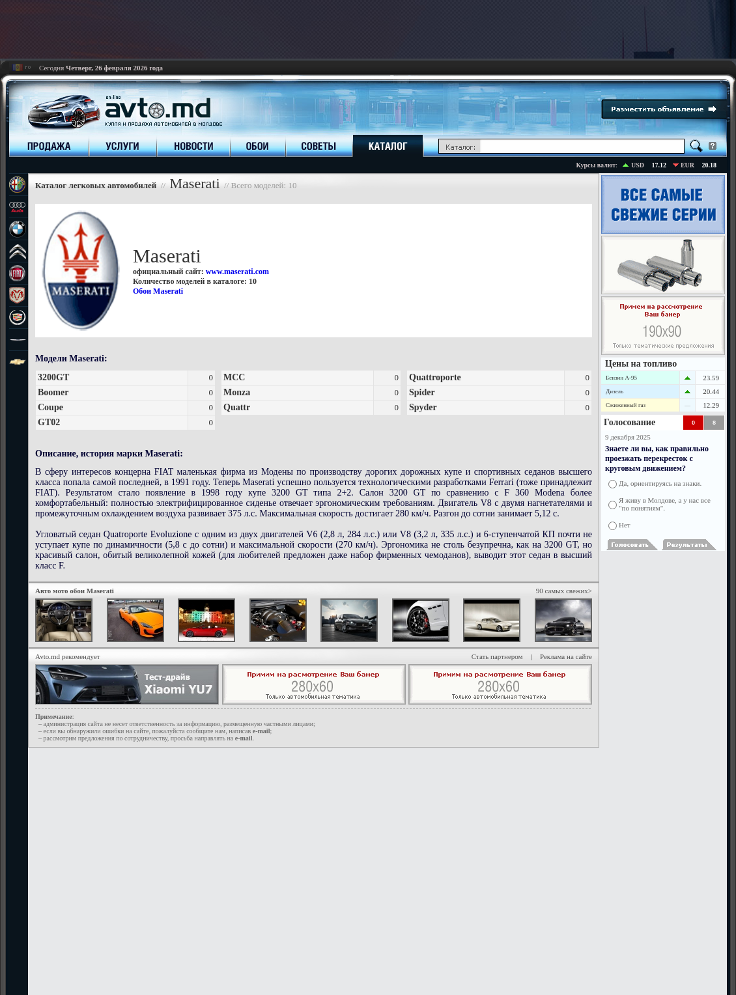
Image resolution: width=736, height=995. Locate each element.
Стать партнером (497, 656)
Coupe (50, 407)
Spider (422, 392)
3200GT (53, 377)
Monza (236, 392)
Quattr (236, 407)
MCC (234, 377)
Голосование (629, 422)
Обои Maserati (158, 291)
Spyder (423, 407)
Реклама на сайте (566, 656)
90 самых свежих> (564, 591)
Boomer (53, 392)
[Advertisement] (368, 29)
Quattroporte (435, 377)
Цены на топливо (641, 364)
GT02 (49, 422)
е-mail (261, 731)
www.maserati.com (237, 271)
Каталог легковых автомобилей (97, 185)
